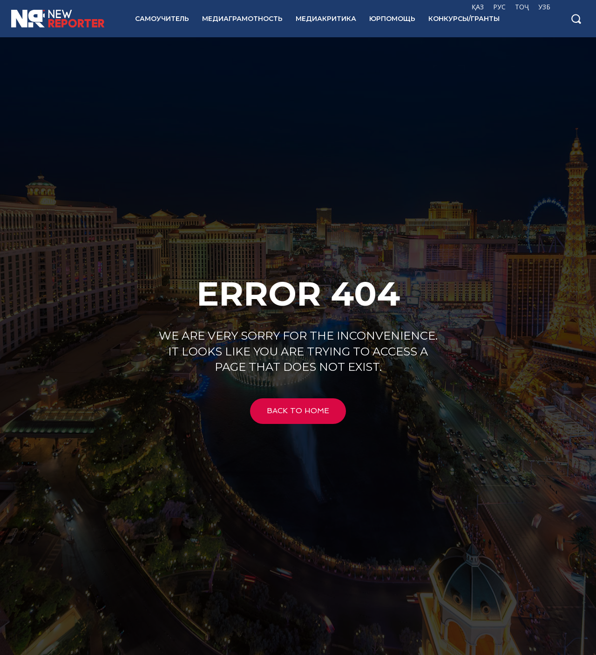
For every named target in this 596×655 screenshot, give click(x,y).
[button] (576, 18)
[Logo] (63, 18)
